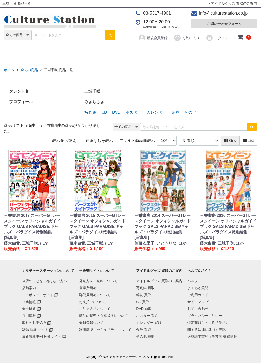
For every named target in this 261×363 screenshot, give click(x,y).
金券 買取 (143, 330)
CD (95, 52)
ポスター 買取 (147, 316)
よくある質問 (197, 288)
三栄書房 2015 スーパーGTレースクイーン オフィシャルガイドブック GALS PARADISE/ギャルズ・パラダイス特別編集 (97, 223)
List (248, 141)
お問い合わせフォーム (224, 24)
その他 (201, 52)
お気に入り (187, 38)
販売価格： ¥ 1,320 (21, 249)
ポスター (132, 52)
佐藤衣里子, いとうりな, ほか (160, 243)
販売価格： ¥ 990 (149, 249)
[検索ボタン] (110, 35)
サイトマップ (197, 302)
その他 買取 (145, 336)
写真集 (60, 52)
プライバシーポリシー (204, 316)
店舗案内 (29, 288)
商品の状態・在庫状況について (103, 316)
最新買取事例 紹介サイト (41, 336)
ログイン (217, 38)
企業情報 (29, 302)
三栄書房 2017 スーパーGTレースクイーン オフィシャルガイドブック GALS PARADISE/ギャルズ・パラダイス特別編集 (32, 223)
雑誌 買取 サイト (35, 330)
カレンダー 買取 (148, 323)
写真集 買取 (145, 288)
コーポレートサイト (37, 295)
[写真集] (11, 237)
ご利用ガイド (197, 295)
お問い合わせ (197, 309)
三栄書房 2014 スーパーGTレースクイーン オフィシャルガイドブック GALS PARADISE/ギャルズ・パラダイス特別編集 (162, 223)
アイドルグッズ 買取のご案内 (233, 3)
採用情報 (29, 316)
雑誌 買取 (143, 295)
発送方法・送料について (98, 281)
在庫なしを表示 (97, 141)
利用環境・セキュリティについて (105, 330)
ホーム (9, 70)
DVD (111, 52)
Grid (230, 141)
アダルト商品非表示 (135, 141)
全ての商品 (29, 70)
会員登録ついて (91, 323)
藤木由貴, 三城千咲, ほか (26, 243)
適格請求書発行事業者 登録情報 (212, 336)
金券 (182, 52)
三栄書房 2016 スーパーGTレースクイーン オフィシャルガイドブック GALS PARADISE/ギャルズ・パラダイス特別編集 (228, 223)
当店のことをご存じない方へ (44, 281)
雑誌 (79, 52)
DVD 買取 (143, 309)
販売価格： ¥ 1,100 (86, 249)
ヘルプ (192, 281)
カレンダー (159, 52)
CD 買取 (142, 302)
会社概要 (29, 309)
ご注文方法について (94, 309)
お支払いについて (93, 302)
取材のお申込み (34, 323)
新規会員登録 (153, 38)
